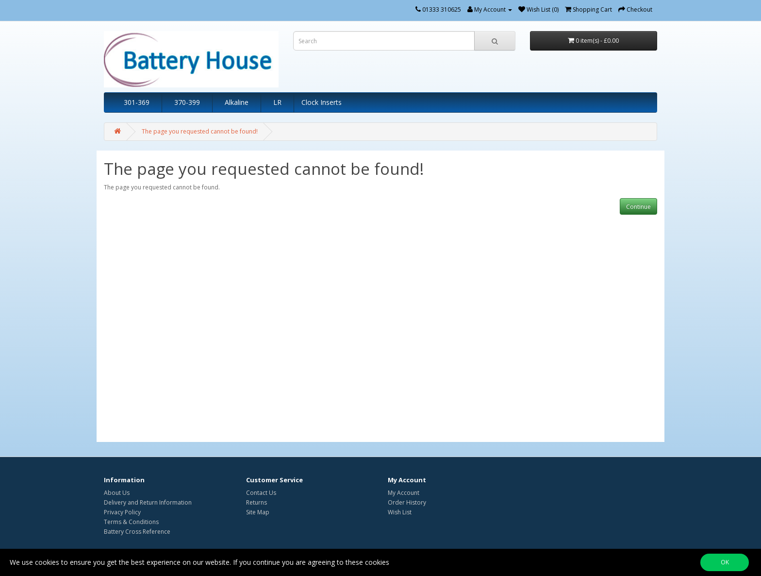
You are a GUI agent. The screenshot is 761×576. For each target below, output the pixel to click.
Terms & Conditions (131, 522)
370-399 (187, 102)
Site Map (257, 512)
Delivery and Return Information (148, 502)
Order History (407, 502)
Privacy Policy (122, 512)
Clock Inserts (321, 102)
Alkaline (236, 102)
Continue (638, 207)
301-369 (136, 102)
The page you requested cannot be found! (200, 131)
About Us (117, 493)
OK (725, 562)
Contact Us (261, 493)
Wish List (400, 512)
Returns (256, 502)
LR (277, 102)
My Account (403, 493)
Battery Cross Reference (137, 531)
